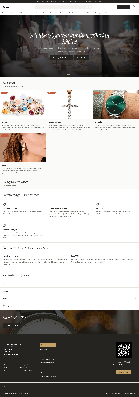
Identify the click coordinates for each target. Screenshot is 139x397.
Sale (44, 13)
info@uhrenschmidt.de (11, 354)
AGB (41, 356)
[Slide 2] (71, 74)
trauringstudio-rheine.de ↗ (48, 376)
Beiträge (98, 13)
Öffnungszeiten (69, 306)
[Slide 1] (68, 74)
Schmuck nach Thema (57, 13)
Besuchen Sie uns (123, 372)
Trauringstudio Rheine (61, 58)
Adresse (69, 284)
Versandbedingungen (47, 362)
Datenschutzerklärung (47, 359)
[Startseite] (6, 7)
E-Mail (69, 298)
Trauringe (72, 13)
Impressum (43, 349)
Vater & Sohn (81, 58)
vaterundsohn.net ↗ (46, 373)
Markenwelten (34, 13)
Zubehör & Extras (85, 13)
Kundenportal (123, 7)
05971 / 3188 (8, 352)
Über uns (108, 13)
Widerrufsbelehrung (46, 352)
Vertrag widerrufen (47, 345)
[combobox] (63, 7)
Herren (13, 13)
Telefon (69, 291)
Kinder (22, 13)
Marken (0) (8, 386)
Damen (4, 13)
